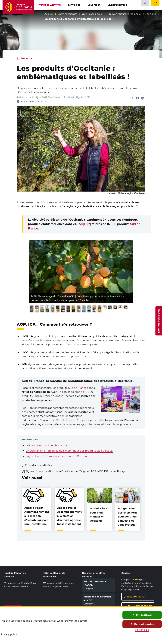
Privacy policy (9, 634)
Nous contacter (135, 597)
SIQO (83, 224)
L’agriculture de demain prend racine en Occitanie (57, 456)
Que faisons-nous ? (93, 13)
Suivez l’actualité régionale (125, 13)
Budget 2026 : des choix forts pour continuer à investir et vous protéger (128, 516)
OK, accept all (142, 614)
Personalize (142, 629)
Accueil (48, 13)
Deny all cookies (142, 624)
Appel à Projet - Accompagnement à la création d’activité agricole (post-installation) (69, 516)
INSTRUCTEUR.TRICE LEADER (95, 583)
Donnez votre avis (158, 321)
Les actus (150, 13)
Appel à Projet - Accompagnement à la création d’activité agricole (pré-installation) (36, 516)
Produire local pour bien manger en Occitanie (99, 514)
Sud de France (77, 387)
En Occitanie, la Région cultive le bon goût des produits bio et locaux (69, 450)
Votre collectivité (67, 13)
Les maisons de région (139, 606)
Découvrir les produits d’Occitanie (47, 445)
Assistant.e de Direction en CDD (97, 598)
